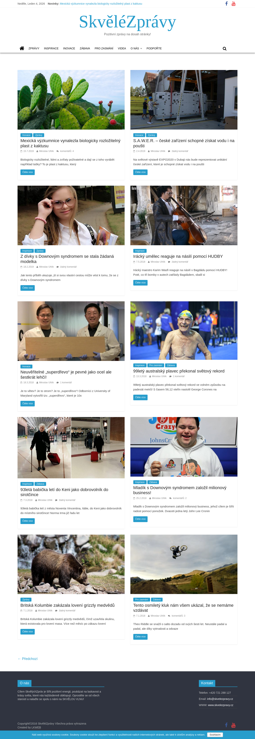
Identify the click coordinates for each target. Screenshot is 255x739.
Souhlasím (215, 734)
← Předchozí (28, 659)
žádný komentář (178, 151)
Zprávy (34, 48)
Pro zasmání (104, 48)
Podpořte (154, 48)
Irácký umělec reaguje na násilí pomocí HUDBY (178, 256)
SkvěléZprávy (127, 21)
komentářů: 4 (65, 151)
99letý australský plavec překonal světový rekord (179, 371)
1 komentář (64, 382)
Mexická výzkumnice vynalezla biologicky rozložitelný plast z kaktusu (101, 3)
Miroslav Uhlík (46, 151)
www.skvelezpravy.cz (220, 705)
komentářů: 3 (176, 615)
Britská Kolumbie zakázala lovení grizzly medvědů (67, 605)
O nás (135, 48)
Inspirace (51, 48)
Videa (122, 48)
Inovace (69, 48)
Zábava (85, 48)
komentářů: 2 (178, 498)
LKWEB (36, 727)
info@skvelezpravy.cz (220, 698)
